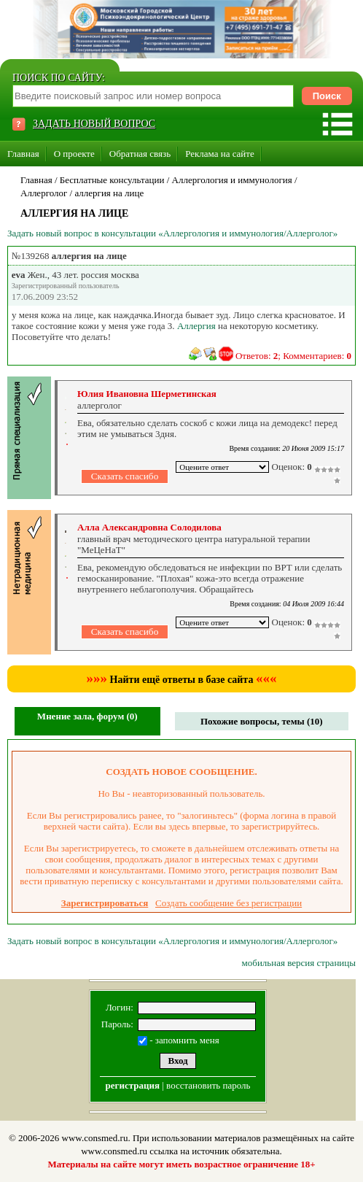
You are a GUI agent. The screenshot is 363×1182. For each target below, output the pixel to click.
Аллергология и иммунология (232, 179)
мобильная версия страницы (299, 962)
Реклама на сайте (219, 153)
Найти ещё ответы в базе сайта (182, 679)
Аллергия (196, 325)
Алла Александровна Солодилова (149, 527)
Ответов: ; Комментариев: (293, 355)
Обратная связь (140, 153)
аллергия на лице (109, 193)
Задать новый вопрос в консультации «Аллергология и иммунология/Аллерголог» (172, 233)
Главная (23, 153)
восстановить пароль (208, 1085)
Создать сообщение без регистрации (228, 902)
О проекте (74, 153)
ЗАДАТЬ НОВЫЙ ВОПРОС (94, 123)
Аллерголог (43, 193)
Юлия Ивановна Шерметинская (146, 393)
